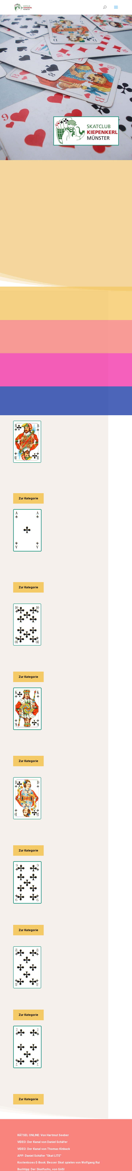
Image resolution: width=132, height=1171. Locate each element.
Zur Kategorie (28, 498)
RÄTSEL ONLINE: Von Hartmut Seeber (43, 1135)
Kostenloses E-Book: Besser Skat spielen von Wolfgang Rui (58, 1162)
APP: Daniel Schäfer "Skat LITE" (39, 1155)
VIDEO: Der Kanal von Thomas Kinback (43, 1149)
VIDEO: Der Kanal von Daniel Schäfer (42, 1142)
